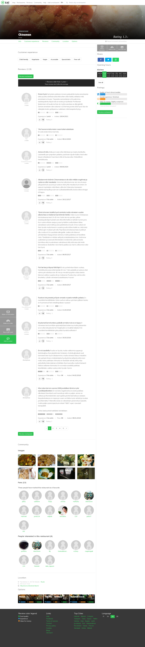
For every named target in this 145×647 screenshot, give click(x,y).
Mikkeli (89, 628)
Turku (84, 619)
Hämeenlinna (91, 623)
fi (103, 616)
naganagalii (89, 551)
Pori (83, 623)
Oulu (82, 621)
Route (43, 582)
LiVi (76, 516)
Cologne (90, 616)
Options (74, 41)
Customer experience (31, 41)
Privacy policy (51, 626)
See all (100, 82)
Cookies (49, 628)
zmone (63, 501)
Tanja (50, 501)
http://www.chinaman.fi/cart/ (29, 586)
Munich (83, 616)
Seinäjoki (77, 628)
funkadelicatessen (63, 551)
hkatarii (36, 566)
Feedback (49, 619)
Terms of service (52, 621)
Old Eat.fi (49, 633)
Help (47, 616)
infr (24, 531)
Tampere (77, 619)
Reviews (45, 41)
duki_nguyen (50, 566)
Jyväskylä (77, 623)
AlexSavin (89, 501)
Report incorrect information (116, 41)
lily (50, 551)
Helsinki (77, 616)
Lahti (93, 621)
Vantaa (76, 621)
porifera (23, 551)
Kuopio (87, 621)
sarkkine (37, 501)
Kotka (84, 628)
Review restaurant (104, 112)
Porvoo (91, 626)
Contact (49, 623)
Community (55, 41)
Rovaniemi (78, 626)
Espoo (89, 619)
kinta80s (63, 516)
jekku (24, 501)
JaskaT (89, 516)
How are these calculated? (108, 106)
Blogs (48, 630)
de (117, 616)
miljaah (49, 516)
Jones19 (37, 516)
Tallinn (95, 619)
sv (108, 616)
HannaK (24, 516)
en (113, 616)
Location (66, 41)
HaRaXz (76, 501)
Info (19, 41)
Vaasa (85, 626)
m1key (76, 551)
